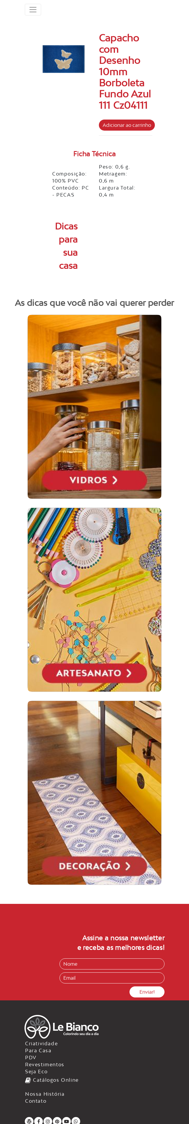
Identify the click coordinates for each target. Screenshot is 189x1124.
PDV (31, 1057)
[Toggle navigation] (33, 9)
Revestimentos (44, 1064)
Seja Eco (36, 1071)
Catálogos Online (52, 1080)
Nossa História (44, 1094)
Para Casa (38, 1050)
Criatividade (41, 1043)
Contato (35, 1101)
